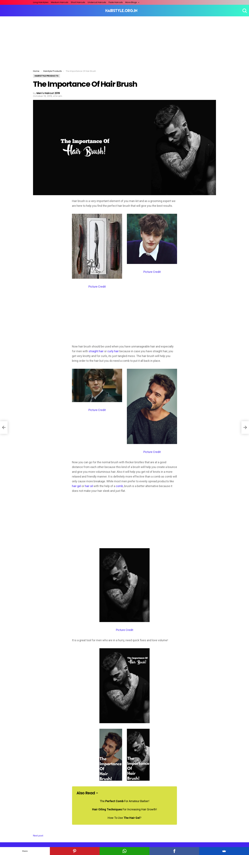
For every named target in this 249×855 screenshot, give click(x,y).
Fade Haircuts (116, 2)
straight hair (96, 351)
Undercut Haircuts (97, 2)
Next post (38, 835)
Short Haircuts (78, 2)
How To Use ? (124, 817)
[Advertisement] (124, 40)
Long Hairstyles (40, 2)
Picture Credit (97, 286)
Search (244, 11)
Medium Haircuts (59, 2)
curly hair (113, 351)
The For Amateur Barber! (124, 801)
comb (119, 486)
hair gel (76, 486)
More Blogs (131, 2)
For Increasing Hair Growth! (124, 809)
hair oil (89, 486)
